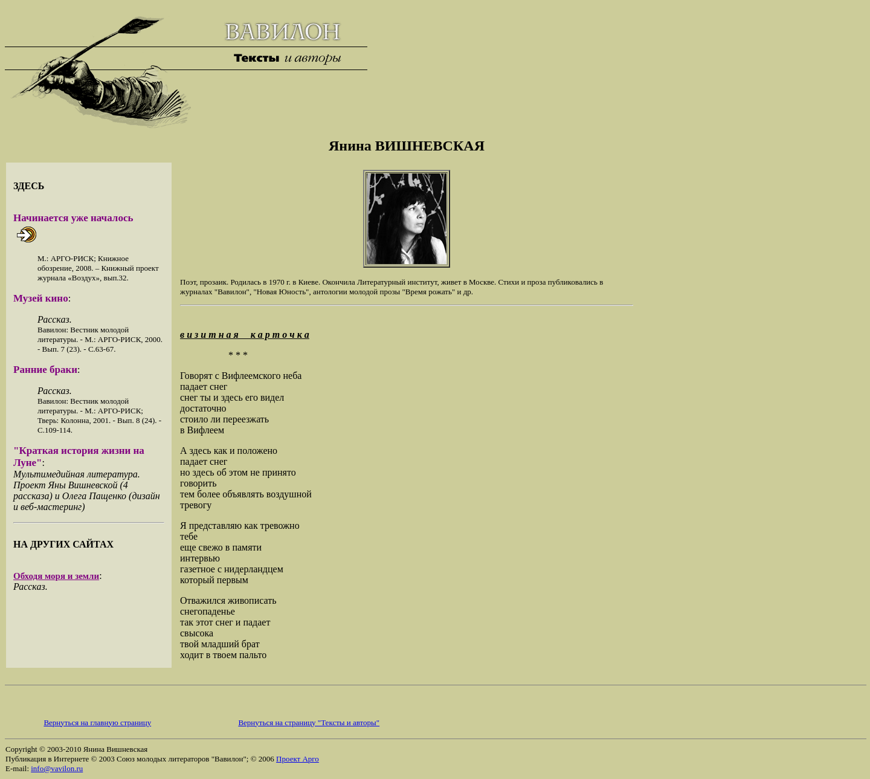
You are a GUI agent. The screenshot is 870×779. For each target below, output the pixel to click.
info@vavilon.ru (57, 768)
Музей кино (40, 298)
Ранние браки (45, 369)
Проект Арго (297, 758)
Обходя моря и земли (56, 576)
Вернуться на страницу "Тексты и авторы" (308, 722)
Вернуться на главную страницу (97, 722)
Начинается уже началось (73, 218)
